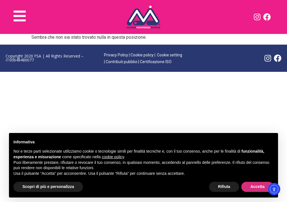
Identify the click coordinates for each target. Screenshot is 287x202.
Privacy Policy (116, 55)
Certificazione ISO (156, 61)
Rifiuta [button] (224, 186)
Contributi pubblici (121, 61)
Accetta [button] (257, 186)
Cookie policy (142, 55)
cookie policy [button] (113, 157)
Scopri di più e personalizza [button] (48, 186)
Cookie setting (169, 55)
